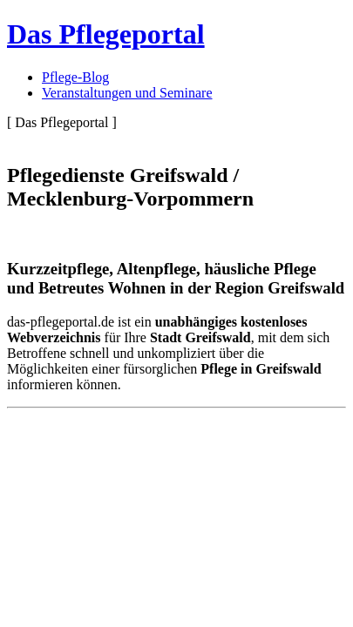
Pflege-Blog (75, 77)
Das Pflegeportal (106, 34)
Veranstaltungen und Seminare (127, 92)
